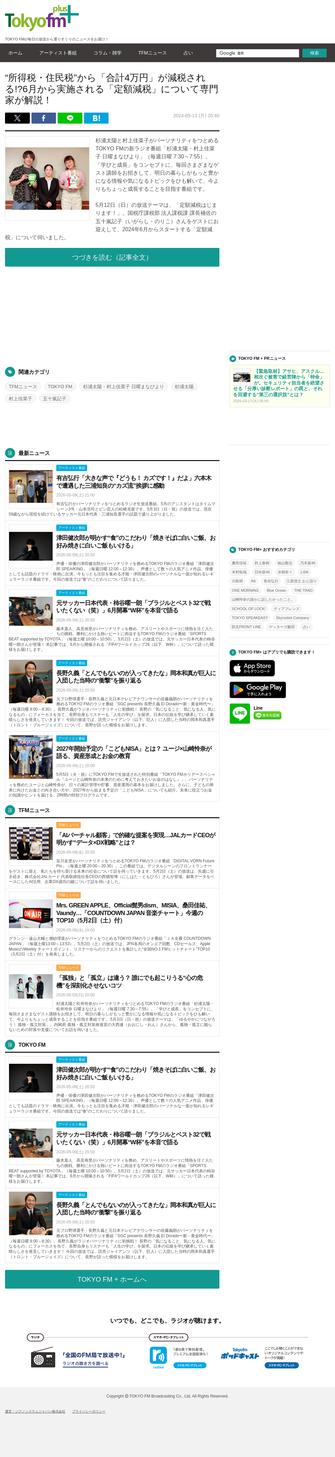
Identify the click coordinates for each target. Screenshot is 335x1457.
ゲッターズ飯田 (282, 627)
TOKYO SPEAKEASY (250, 618)
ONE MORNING (245, 590)
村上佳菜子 (20, 398)
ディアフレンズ (286, 609)
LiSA (304, 572)
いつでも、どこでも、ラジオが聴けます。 (167, 1320)
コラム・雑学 (106, 52)
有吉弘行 (271, 581)
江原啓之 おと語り (301, 581)
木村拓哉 (239, 572)
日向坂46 (262, 572)
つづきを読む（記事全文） (112, 257)
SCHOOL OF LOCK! (249, 609)
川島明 (237, 581)
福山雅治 (284, 563)
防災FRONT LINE (246, 627)
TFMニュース (151, 52)
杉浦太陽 (184, 386)
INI (253, 581)
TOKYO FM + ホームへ (112, 1279)
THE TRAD (303, 590)
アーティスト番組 (56, 52)
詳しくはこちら (112, 491)
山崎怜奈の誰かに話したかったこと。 (263, 599)
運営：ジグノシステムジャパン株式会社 (35, 1411)
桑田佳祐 (239, 563)
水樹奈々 (285, 572)
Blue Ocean (276, 590)
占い (186, 52)
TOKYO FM (60, 386)
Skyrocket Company (292, 618)
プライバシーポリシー (89, 1411)
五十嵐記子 (54, 398)
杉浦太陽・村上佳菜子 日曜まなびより (123, 386)
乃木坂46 (307, 563)
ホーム (13, 52)
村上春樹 (262, 563)
